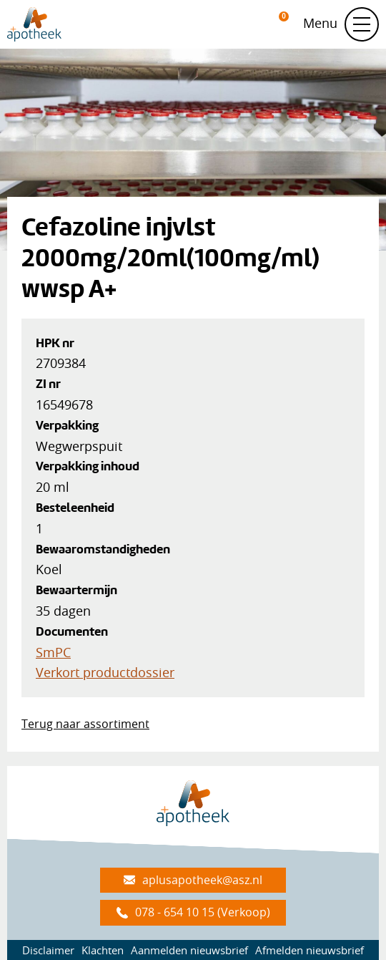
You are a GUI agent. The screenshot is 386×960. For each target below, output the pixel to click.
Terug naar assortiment (85, 724)
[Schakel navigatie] (362, 24)
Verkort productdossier (105, 672)
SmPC (53, 652)
